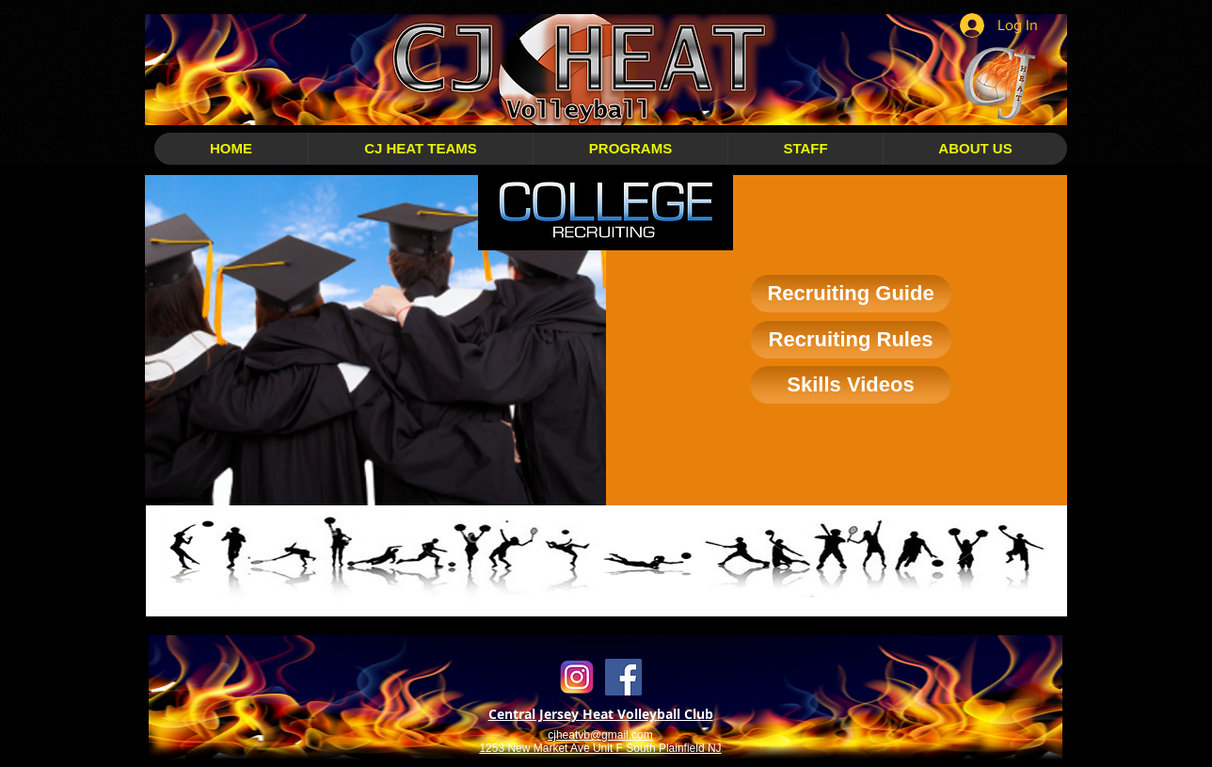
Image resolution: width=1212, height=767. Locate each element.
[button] (420, 149)
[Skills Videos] (850, 385)
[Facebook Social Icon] (623, 677)
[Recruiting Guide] (850, 293)
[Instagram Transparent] (577, 677)
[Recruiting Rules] (850, 340)
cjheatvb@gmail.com (600, 735)
